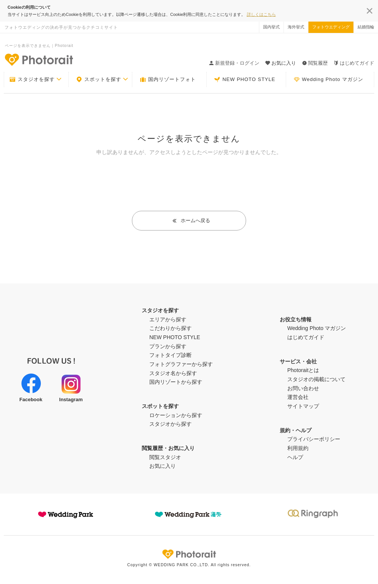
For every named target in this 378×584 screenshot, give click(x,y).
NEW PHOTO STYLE (244, 79)
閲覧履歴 (315, 63)
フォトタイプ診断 (170, 355)
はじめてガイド (354, 63)
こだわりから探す (170, 328)
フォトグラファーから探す (181, 364)
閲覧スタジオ (165, 457)
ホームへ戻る (191, 220)
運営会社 (297, 397)
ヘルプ (295, 457)
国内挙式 (271, 27)
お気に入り (162, 466)
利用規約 (297, 448)
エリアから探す (167, 319)
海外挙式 (296, 27)
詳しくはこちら (261, 14)
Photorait (189, 554)
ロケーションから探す (175, 415)
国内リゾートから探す (175, 382)
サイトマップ (303, 406)
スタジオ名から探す (173, 373)
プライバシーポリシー (313, 439)
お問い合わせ (303, 388)
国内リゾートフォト (168, 79)
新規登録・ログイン (234, 63)
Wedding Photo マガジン (328, 79)
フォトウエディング (331, 27)
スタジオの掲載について (316, 379)
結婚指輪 (366, 27)
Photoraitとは (303, 370)
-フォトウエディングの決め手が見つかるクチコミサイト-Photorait (38, 59)
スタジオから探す (170, 424)
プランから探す (167, 346)
